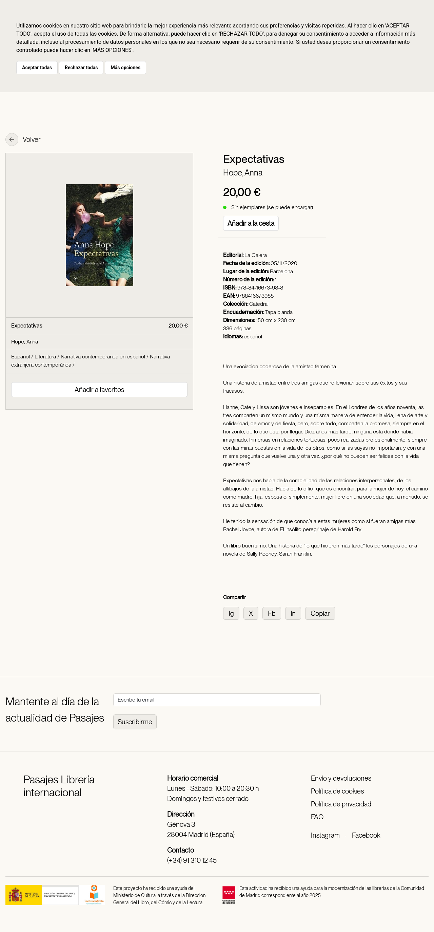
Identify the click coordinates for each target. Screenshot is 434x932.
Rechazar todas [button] (81, 67)
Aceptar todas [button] (37, 67)
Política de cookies (337, 791)
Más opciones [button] (125, 67)
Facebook (366, 835)
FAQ (317, 817)
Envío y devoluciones (341, 778)
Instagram (325, 835)
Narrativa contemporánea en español (103, 356)
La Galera (255, 255)
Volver (23, 140)
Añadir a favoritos (99, 390)
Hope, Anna (242, 173)
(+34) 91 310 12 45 (192, 860)
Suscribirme (135, 722)
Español (20, 356)
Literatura (45, 356)
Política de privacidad (341, 804)
